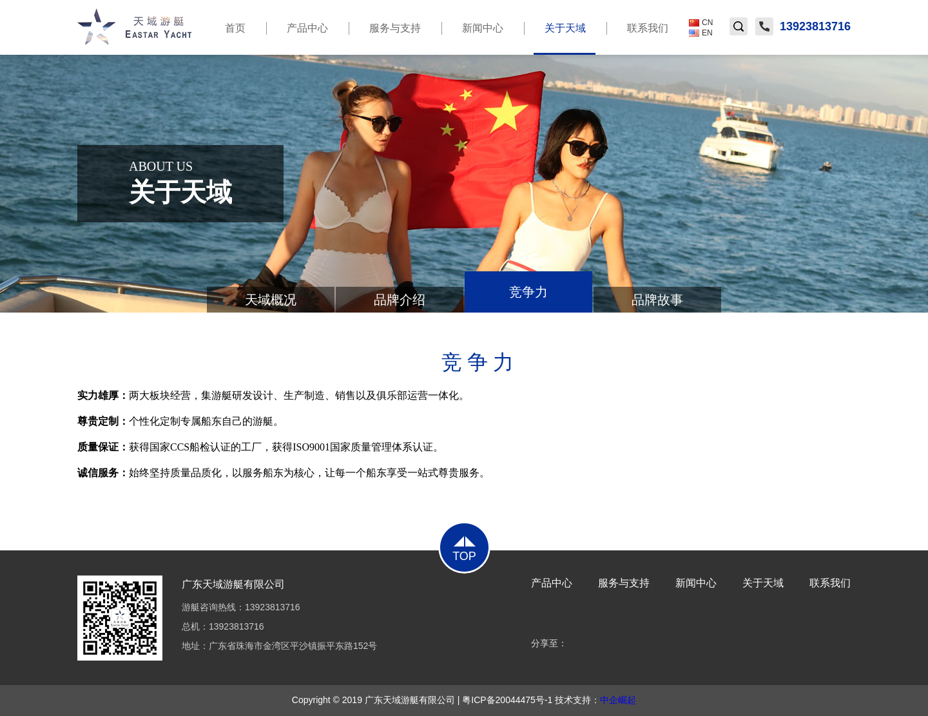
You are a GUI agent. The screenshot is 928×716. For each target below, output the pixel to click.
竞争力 (528, 292)
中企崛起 (618, 700)
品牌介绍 (399, 300)
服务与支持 (395, 28)
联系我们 (647, 28)
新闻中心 (482, 28)
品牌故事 (657, 300)
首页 (235, 28)
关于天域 (564, 39)
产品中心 (307, 28)
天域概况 (270, 300)
